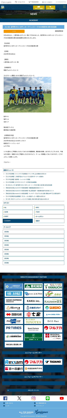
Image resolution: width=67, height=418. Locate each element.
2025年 (6, 231)
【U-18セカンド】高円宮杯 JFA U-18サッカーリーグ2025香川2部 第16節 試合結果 (28, 184)
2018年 (6, 262)
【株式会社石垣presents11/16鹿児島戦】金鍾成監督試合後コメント (24, 187)
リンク (7, 405)
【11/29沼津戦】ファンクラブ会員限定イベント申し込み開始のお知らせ (25, 173)
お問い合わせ (9, 402)
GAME (6, 211)
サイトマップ (40, 405)
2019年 (6, 257)
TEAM (37, 211)
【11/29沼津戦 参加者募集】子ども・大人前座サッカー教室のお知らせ (25, 195)
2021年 (6, 248)
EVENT (6, 215)
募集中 (38, 220)
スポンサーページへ (33, 389)
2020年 (6, 253)
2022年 (6, 244)
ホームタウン (39, 215)
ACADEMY (7, 220)
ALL (5, 206)
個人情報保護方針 (41, 402)
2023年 (6, 239)
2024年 (6, 235)
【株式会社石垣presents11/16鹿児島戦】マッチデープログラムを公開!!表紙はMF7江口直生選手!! (33, 192)
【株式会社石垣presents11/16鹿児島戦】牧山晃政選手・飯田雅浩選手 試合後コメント (29, 190)
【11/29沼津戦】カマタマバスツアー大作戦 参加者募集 (20, 181)
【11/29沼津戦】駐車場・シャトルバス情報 (17, 178)
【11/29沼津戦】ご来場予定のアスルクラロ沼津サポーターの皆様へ (24, 175)
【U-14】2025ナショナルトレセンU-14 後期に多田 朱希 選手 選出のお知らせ (27, 198)
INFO (37, 206)
